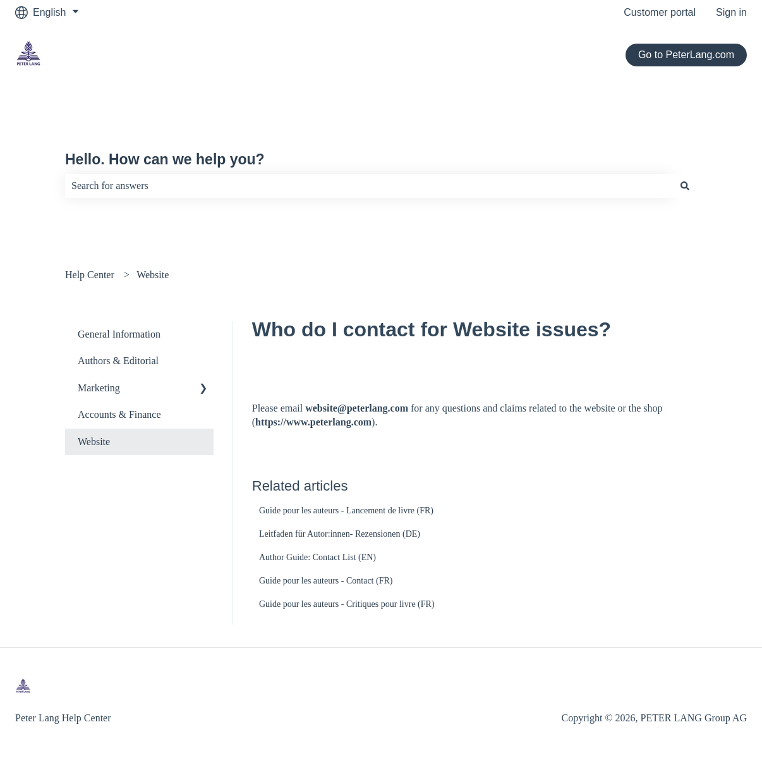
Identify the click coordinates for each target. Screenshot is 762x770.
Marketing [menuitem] (99, 387)
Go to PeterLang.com (686, 54)
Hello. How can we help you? (165, 159)
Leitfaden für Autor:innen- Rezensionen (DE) (339, 534)
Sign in (731, 12)
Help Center (89, 274)
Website (152, 274)
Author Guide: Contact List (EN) (317, 557)
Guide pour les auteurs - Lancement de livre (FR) (346, 510)
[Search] (685, 186)
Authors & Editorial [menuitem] (118, 360)
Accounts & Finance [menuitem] (119, 414)
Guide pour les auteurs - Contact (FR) (326, 580)
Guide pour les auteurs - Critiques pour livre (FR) (347, 604)
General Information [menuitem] (119, 334)
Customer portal (660, 12)
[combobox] (369, 186)
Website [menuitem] (94, 441)
